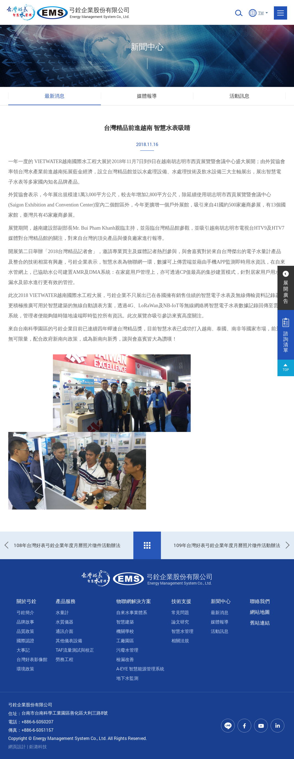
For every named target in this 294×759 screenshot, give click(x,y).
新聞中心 (221, 601)
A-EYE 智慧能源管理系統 (140, 669)
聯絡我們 (260, 601)
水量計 (62, 612)
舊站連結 (260, 622)
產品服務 (65, 601)
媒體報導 (147, 95)
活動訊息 (239, 95)
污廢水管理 (127, 650)
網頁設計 (17, 746)
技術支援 (181, 601)
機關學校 (125, 631)
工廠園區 (125, 640)
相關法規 (180, 640)
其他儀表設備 (69, 640)
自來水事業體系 (131, 612)
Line (228, 726)
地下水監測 (127, 678)
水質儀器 (64, 622)
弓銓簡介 (25, 612)
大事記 (23, 650)
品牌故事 (25, 622)
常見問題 (180, 612)
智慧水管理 (182, 631)
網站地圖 (260, 612)
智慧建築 (125, 622)
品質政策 (25, 631)
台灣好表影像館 (32, 659)
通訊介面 (64, 631)
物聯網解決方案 (133, 601)
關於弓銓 (26, 601)
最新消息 (54, 95)
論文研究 (180, 622)
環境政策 (25, 669)
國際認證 (25, 640)
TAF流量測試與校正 (75, 650)
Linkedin (277, 726)
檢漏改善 (125, 659)
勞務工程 (64, 659)
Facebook (244, 726)
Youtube (261, 726)
